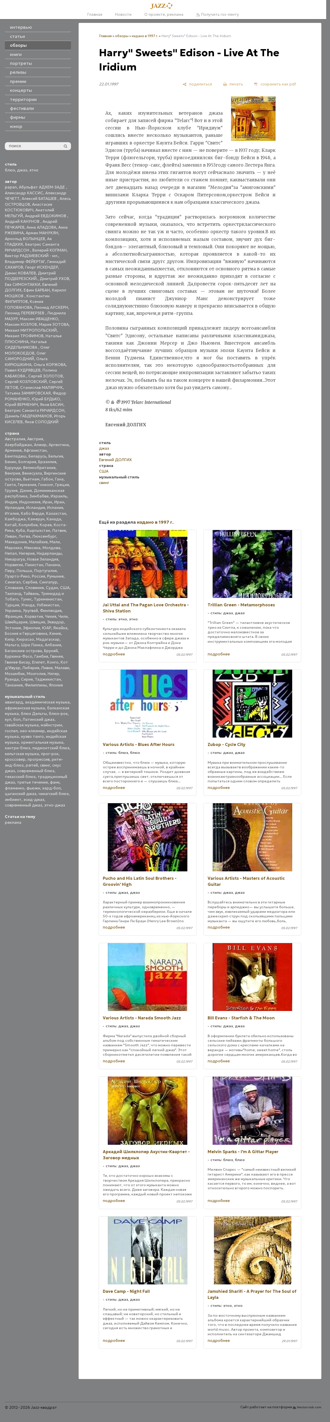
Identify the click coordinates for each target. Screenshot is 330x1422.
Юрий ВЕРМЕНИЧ (21, 404)
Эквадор (55, 622)
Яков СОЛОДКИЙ (42, 421)
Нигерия (27, 553)
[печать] (233, 84)
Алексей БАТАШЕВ (40, 198)
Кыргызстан (38, 530)
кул (8, 719)
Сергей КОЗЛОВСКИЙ (26, 381)
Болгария (27, 461)
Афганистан (35, 450)
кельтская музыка (22, 753)
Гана (59, 479)
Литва (24, 536)
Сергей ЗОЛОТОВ (45, 376)
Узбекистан (48, 605)
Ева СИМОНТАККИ (22, 284)
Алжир (40, 444)
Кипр (10, 639)
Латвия (59, 530)
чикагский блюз (53, 793)
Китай (11, 524)
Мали (55, 541)
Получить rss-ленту (217, 14)
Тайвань (31, 593)
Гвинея (56, 656)
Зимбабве (39, 496)
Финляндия (51, 610)
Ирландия (14, 507)
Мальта (12, 644)
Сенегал (13, 582)
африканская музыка (25, 708)
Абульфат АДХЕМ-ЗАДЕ (42, 187)
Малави (62, 667)
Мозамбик (15, 673)
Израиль (59, 496)
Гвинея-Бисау (17, 662)
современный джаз (23, 805)
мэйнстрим (51, 725)
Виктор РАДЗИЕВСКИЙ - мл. (31, 255)
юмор (16, 126)
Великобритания (39, 467)
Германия (27, 484)
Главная (94, 14)
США (64, 587)
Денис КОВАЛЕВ (20, 273)
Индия (11, 502)
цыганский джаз (20, 793)
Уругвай (30, 610)
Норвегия (14, 564)
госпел (11, 730)
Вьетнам (31, 479)
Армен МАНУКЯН (42, 232)
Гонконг (45, 484)
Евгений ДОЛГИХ (115, 459)
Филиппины (36, 685)
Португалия (45, 570)
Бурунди (13, 467)
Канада (54, 519)
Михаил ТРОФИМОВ (24, 335)
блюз (10, 170)
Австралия (15, 438)
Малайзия (38, 541)
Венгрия (12, 473)
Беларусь (37, 456)
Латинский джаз (38, 719)
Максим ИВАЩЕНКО (39, 318)
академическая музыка (47, 702)
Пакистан (34, 564)
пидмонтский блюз (50, 747)
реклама (13, 822)
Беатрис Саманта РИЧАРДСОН (34, 410)
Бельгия (55, 456)
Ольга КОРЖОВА (50, 364)
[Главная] (163, 6)
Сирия (27, 679)
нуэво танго (32, 736)
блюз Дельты (34, 713)
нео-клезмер (32, 730)
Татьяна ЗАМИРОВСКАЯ (28, 393)
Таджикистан (48, 679)
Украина (13, 610)
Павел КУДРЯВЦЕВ (22, 370)
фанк (55, 782)
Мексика (32, 547)
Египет (38, 662)
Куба (20, 530)
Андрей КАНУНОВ (22, 221)
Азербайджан (18, 444)
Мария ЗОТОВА (54, 324)
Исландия (35, 507)
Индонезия (29, 502)
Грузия (11, 490)
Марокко (13, 547)
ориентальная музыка (42, 742)
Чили (63, 616)
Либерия (30, 667)
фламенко (14, 788)
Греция (62, 484)
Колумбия (28, 524)
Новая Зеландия (42, 559)
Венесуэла (32, 473)
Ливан (11, 536)
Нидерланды (49, 553)
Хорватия (33, 616)
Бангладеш (15, 456)
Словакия (14, 587)
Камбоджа (15, 519)
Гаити (10, 484)
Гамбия (41, 656)
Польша (24, 570)
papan (11, 187)
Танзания (14, 685)
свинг (45, 765)
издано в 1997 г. (145, 36)
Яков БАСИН (51, 404)
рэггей (32, 765)
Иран (59, 502)
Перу (10, 570)
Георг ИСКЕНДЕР (41, 267)
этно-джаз (54, 805)
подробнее (114, 654)
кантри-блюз (17, 747)
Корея (46, 524)
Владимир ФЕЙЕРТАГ (25, 261)
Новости (123, 14)
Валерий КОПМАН (49, 250)
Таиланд (13, 593)
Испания (55, 507)
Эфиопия (31, 627)
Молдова (51, 547)
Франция (13, 616)
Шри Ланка (32, 644)
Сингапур (48, 582)
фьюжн (33, 788)
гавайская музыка (22, 725)
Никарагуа (15, 559)
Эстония (13, 627)
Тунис (26, 599)
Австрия (35, 438)
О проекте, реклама (163, 14)
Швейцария (16, 622)
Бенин (10, 461)
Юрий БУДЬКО (46, 399)
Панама (52, 564)
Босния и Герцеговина (26, 633)
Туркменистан (48, 599)
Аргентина (59, 444)
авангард (14, 702)
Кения (55, 633)
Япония (56, 685)
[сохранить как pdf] (275, 84)
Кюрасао (25, 639)
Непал (11, 553)
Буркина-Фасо (18, 656)
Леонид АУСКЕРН (51, 307)
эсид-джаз (33, 799)
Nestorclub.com (309, 1407)
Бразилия (47, 461)
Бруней (51, 650)
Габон (47, 479)
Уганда (28, 605)
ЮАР (46, 627)
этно (33, 170)
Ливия (47, 667)
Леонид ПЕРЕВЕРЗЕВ (25, 313)
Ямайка (60, 627)
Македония (16, 541)
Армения (13, 450)
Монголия (36, 673)
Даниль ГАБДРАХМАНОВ (28, 416)
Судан (52, 587)
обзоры (121, 36)
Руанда (12, 679)
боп (17, 719)
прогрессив (38, 759)
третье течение (32, 782)
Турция (12, 605)
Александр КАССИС (24, 192)
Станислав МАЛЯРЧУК (41, 387)
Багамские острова (23, 650)
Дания (26, 490)
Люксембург (44, 536)
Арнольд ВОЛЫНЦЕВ (25, 238)
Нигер (53, 673)
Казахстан (56, 513)
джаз (22, 170)
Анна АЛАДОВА (41, 227)
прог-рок (50, 753)
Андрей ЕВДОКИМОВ (46, 215)
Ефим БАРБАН (37, 290)
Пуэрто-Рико (17, 576)
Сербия (30, 582)
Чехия (50, 616)
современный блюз (35, 770)
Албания (53, 644)
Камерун (36, 519)
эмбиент (13, 799)
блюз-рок (58, 713)
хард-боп (51, 788)
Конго (53, 662)
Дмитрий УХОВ (54, 278)
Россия (38, 576)
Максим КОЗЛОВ (21, 324)
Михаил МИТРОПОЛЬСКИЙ (31, 330)
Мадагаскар (48, 639)
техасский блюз (20, 776)
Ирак (47, 502)
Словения (34, 587)
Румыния (55, 576)
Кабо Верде (32, 513)
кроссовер (15, 759)
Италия (12, 513)
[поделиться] (197, 84)
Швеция (37, 622)
